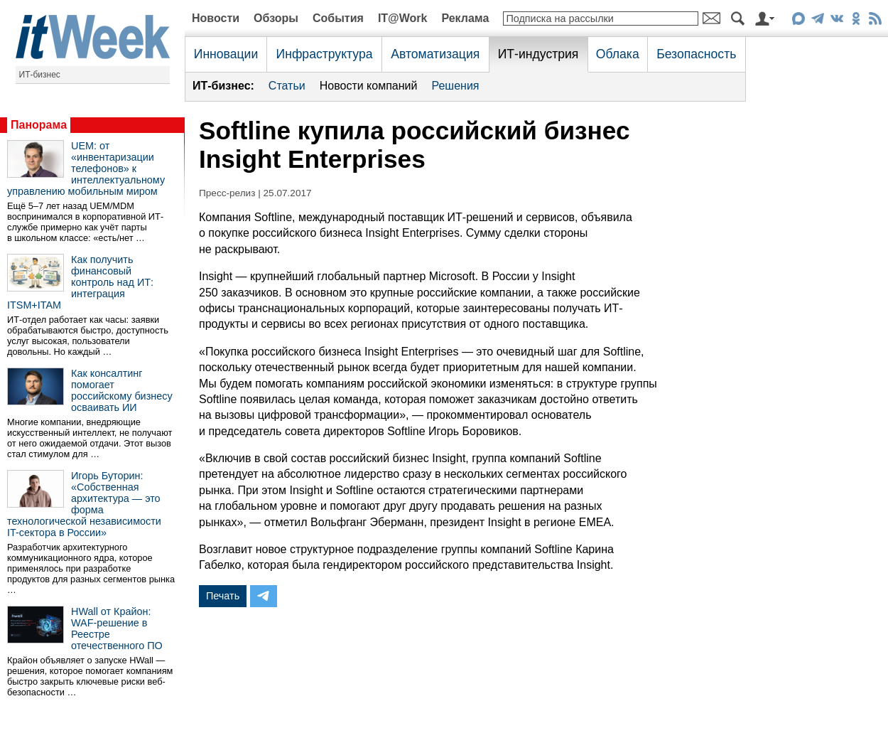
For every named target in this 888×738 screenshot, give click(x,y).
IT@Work (403, 18)
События (338, 18)
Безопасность (696, 54)
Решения (455, 86)
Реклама (465, 18)
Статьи (287, 86)
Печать (222, 595)
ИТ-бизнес (39, 75)
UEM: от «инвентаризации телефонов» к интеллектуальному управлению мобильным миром (86, 168)
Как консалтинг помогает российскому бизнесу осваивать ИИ (122, 390)
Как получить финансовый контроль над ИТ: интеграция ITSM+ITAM (80, 282)
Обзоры (276, 18)
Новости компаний (369, 86)
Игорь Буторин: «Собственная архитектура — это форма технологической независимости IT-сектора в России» (84, 504)
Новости (215, 18)
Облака (617, 54)
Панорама (39, 125)
